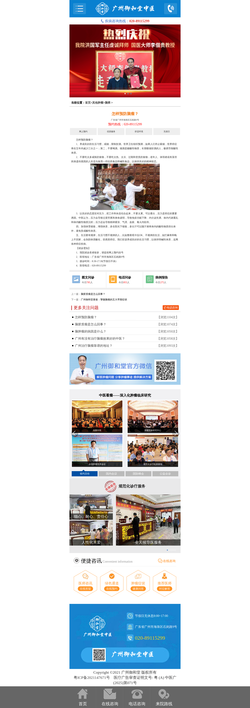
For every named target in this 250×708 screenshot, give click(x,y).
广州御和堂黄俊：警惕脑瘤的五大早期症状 (104, 299)
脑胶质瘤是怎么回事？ (93, 294)
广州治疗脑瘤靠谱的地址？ (93, 345)
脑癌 (107, 102)
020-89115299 (150, 638)
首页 (88, 102)
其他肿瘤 (97, 102)
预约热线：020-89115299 (125, 124)
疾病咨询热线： (125, 21)
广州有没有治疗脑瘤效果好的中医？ (100, 338)
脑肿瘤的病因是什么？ (90, 331)
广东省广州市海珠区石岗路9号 (125, 120)
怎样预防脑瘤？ (125, 114)
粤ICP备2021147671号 (92, 677)
